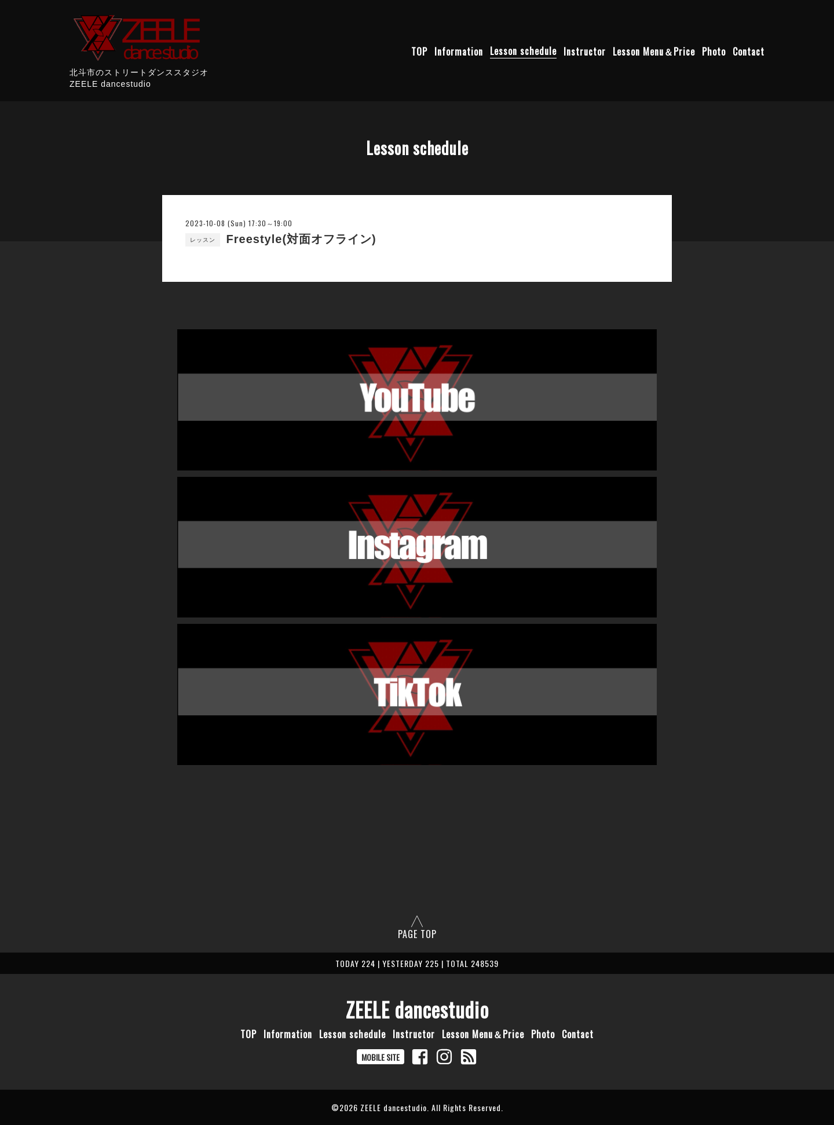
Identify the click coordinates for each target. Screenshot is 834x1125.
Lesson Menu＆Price (654, 51)
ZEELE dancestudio (417, 1009)
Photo (714, 51)
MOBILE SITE (380, 1057)
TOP (419, 51)
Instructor (585, 51)
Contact (749, 51)
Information (458, 51)
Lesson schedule (523, 51)
